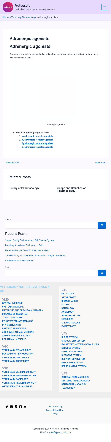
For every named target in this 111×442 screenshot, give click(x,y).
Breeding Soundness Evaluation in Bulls (24, 245)
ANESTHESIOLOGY (71, 315)
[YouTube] (25, 406)
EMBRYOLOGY (69, 326)
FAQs (55, 413)
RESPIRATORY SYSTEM (73, 359)
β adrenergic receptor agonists (37, 143)
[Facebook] (20, 406)
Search (8, 219)
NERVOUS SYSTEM (71, 348)
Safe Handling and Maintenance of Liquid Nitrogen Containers (35, 255)
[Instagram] (11, 406)
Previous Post (11, 163)
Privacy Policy (55, 406)
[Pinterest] (16, 406)
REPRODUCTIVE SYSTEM (74, 366)
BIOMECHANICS (70, 301)
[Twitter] (7, 406)
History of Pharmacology (23, 188)
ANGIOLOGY (68, 312)
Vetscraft (22, 5)
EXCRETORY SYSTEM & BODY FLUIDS (80, 344)
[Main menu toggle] (104, 7)
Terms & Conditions (55, 410)
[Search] (102, 225)
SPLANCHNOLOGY (71, 322)
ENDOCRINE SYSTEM (72, 362)
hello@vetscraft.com (61, 432)
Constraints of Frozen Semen (19, 260)
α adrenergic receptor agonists (37, 136)
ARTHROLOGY (69, 297)
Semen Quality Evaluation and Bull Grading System (29, 240)
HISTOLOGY (67, 319)
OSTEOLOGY (68, 293)
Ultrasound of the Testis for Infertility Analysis (27, 250)
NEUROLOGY (68, 308)
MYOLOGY (67, 304)
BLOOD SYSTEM (70, 337)
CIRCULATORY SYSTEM (73, 340)
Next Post (101, 163)
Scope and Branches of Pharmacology (71, 189)
